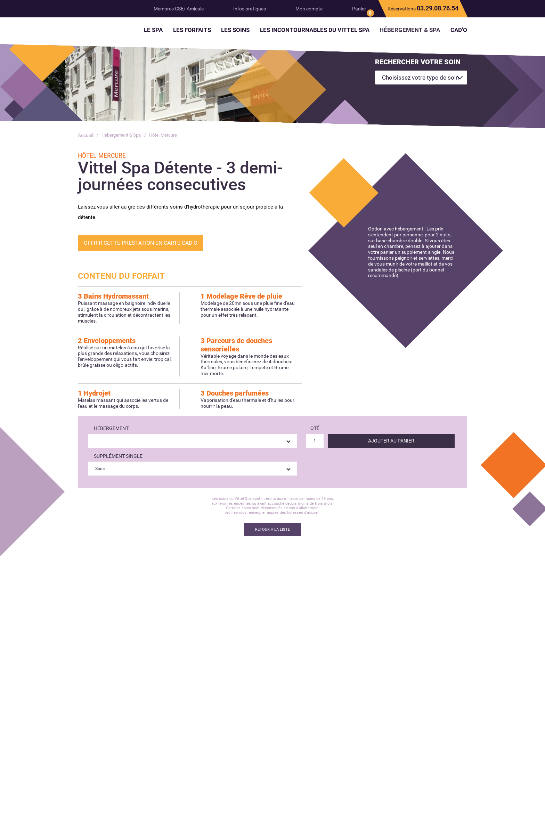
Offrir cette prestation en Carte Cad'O (140, 242)
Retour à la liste (272, 529)
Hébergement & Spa (122, 135)
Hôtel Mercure (168, 135)
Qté (314, 428)
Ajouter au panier (391, 441)
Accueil (85, 135)
